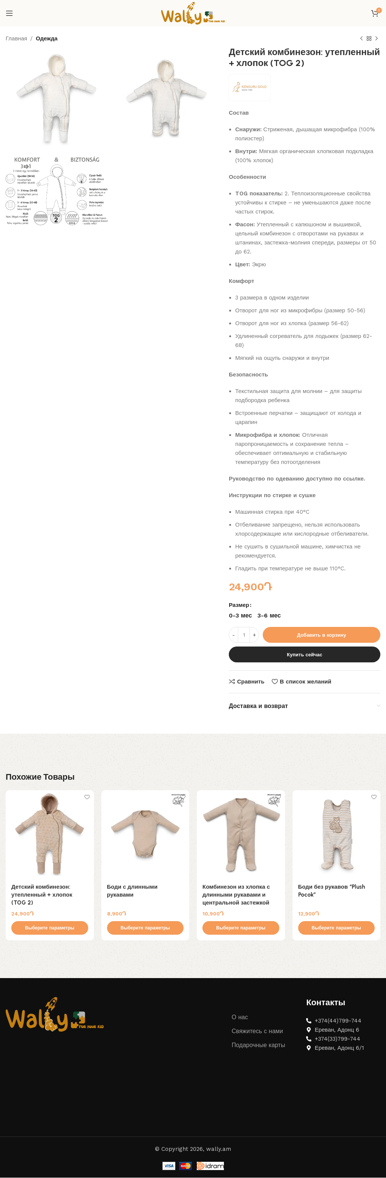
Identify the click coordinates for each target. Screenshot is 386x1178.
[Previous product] (361, 39)
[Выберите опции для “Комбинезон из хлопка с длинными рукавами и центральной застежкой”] (240, 928)
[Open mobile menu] (9, 13)
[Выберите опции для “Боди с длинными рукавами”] (145, 928)
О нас (240, 1017)
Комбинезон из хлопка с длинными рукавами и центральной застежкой (236, 894)
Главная (16, 38)
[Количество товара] (244, 635)
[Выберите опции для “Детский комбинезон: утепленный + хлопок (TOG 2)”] (49, 928)
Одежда (46, 38)
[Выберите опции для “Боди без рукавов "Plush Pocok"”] (336, 928)
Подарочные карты (258, 1045)
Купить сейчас (304, 654)
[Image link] (55, 1014)
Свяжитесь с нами (257, 1031)
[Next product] (376, 39)
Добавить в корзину (321, 635)
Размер (239, 605)
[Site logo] (193, 12)
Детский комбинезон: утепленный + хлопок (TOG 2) (41, 894)
